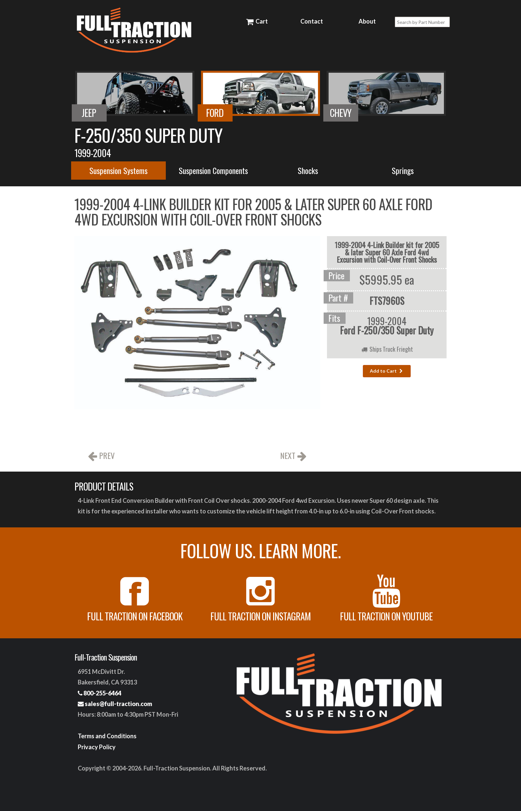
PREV (101, 456)
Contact (311, 21)
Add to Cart (387, 371)
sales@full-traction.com (115, 703)
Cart (256, 21)
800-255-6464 (99, 693)
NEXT (293, 456)
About (367, 21)
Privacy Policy (97, 747)
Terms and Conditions (107, 736)
